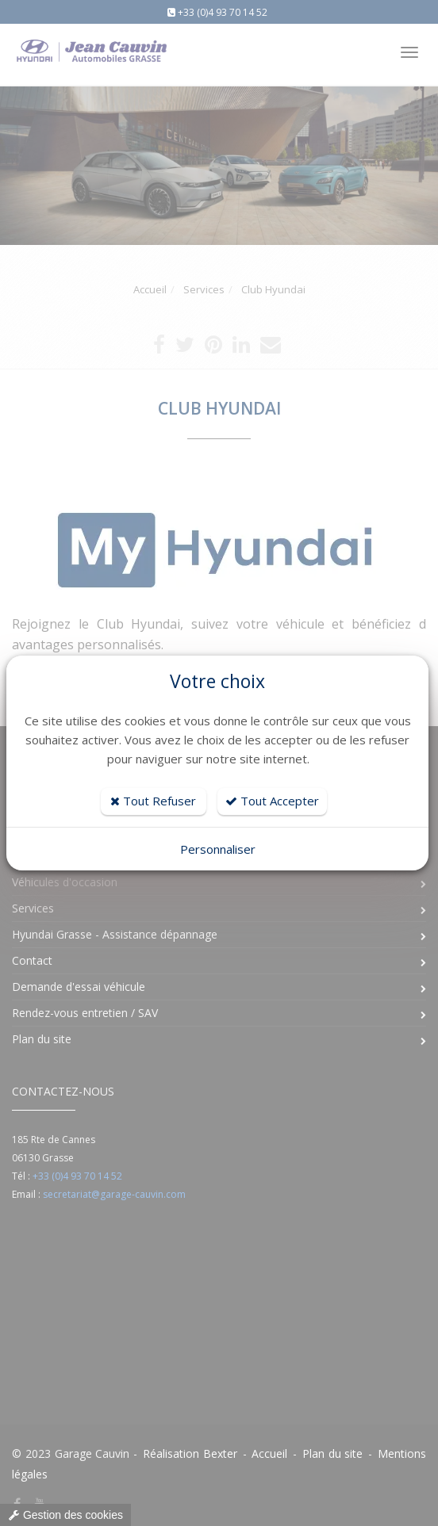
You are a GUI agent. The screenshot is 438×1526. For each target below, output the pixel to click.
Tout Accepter (272, 801)
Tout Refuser (153, 801)
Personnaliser (218, 849)
